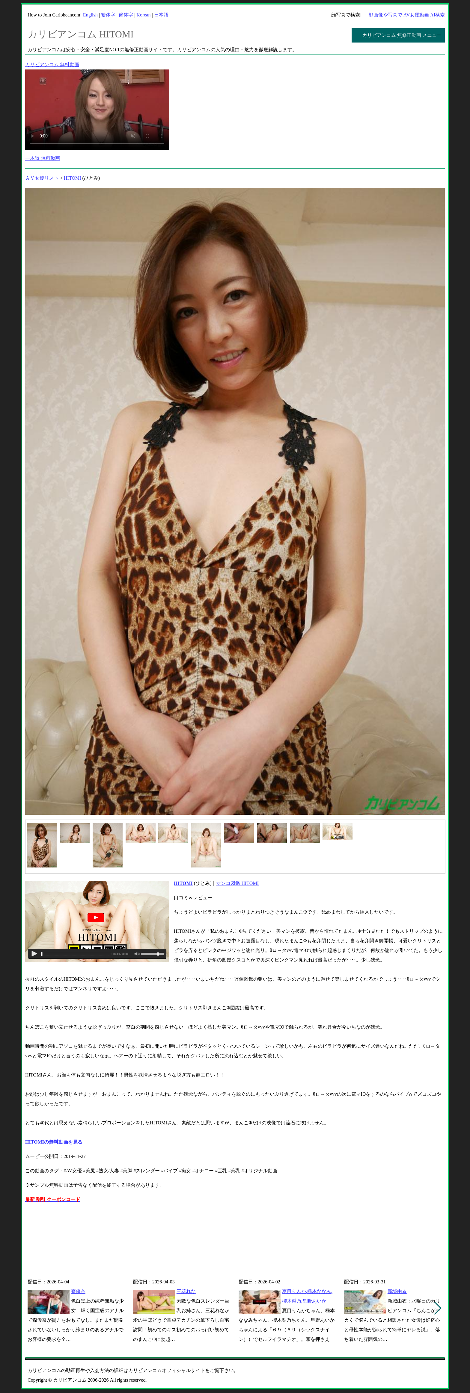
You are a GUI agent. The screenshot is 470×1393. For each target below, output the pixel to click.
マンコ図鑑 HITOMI (237, 883)
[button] (438, 1308)
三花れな (186, 1291)
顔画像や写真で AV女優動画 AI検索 (407, 14)
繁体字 (108, 14)
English (90, 14)
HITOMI (72, 178)
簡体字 (126, 14)
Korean (143, 14)
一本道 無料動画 (42, 158)
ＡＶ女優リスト (42, 178)
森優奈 (78, 1291)
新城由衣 (397, 1291)
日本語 (161, 14)
